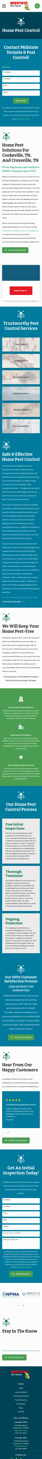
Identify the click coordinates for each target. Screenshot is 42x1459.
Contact (21, 1412)
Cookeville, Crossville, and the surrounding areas (20, 231)
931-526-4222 (21, 1433)
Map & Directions (21, 1430)
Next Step (21, 101)
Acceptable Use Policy (23, 119)
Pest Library (21, 1404)
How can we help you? (10, 1239)
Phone (5, 92)
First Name (7, 72)
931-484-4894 (21, 1449)
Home (21, 1388)
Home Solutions (21, 1392)
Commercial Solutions (21, 1396)
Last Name (6, 79)
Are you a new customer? (12, 1233)
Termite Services (21, 1400)
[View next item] (7, 1133)
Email (5, 85)
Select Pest (20, 290)
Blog (21, 1408)
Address (6, 1226)
